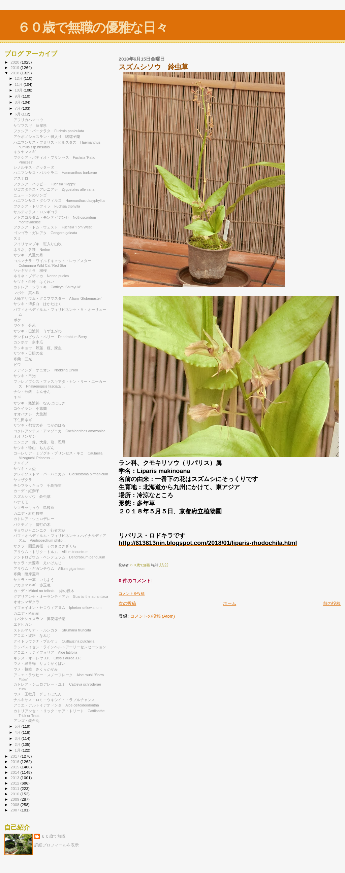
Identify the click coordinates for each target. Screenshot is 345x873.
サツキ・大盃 (24, 469)
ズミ (17, 238)
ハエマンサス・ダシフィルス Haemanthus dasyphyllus (59, 200)
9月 (18, 96)
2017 (15, 756)
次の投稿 (127, 603)
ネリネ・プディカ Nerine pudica (41, 276)
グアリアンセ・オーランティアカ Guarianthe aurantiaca (60, 596)
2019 (15, 67)
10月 (19, 90)
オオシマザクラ (28, 602)
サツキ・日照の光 (28, 353)
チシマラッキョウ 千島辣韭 (37, 485)
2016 (15, 761)
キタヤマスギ (24, 152)
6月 (18, 114)
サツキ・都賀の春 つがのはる (39, 425)
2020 (15, 62)
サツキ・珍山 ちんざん (33, 448)
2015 (15, 767)
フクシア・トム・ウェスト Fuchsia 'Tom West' (52, 227)
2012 (15, 783)
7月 (18, 108)
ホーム (229, 603)
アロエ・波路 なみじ (32, 635)
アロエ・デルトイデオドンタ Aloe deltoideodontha (56, 705)
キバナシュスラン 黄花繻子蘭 (39, 619)
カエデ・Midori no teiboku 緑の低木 (43, 591)
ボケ (19, 320)
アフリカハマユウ (30, 120)
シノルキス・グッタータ (33, 167)
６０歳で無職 (53, 836)
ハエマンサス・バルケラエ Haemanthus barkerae (55, 173)
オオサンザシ (24, 436)
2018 (15, 73)
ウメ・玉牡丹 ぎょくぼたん (37, 694)
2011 (15, 788)
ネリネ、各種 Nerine (31, 250)
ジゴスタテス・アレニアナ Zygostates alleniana (53, 189)
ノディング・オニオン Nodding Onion (45, 370)
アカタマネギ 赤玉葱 (32, 585)
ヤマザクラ (22, 480)
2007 (15, 810)
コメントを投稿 (132, 593)
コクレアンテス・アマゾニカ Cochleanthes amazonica (59, 431)
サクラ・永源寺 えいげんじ (37, 563)
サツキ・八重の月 (28, 255)
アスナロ (20, 178)
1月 (18, 750)
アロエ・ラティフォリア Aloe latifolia (45, 652)
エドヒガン (22, 624)
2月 (18, 744)
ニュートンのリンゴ (30, 195)
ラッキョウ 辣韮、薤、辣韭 (37, 348)
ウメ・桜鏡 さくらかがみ (35, 669)
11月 (19, 84)
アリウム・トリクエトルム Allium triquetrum (50, 552)
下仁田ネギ (22, 420)
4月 (18, 732)
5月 (18, 726)
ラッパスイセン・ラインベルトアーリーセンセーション (61, 647)
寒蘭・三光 (22, 359)
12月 (19, 78)
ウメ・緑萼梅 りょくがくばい (39, 663)
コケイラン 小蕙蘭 (30, 408)
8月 (18, 102)
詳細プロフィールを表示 (56, 845)
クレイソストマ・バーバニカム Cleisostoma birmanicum (60, 474)
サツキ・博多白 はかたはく (37, 304)
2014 (15, 772)
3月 (18, 738)
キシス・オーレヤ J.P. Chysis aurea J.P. (47, 658)
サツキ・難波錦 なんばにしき (39, 403)
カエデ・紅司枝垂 (28, 513)
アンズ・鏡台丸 (26, 721)
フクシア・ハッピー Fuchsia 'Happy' (44, 184)
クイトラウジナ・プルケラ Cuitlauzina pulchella (53, 641)
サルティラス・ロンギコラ (37, 212)
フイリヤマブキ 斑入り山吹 (37, 244)
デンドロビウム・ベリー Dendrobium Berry (50, 337)
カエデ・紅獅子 (26, 491)
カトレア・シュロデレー (33, 519)
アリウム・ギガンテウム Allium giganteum (49, 569)
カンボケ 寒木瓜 (28, 342)
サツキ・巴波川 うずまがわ (37, 331)
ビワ (17, 365)
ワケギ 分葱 (24, 325)
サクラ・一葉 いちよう (33, 580)
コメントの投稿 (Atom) (152, 616)
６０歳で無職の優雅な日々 (92, 27)
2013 (15, 777)
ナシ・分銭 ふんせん (32, 392)
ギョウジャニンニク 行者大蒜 (39, 530)
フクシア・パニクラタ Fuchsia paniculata (48, 131)
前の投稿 (332, 603)
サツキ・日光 (24, 376)
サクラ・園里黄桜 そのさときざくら (44, 546)
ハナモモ (20, 502)
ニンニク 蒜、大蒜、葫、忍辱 (39, 442)
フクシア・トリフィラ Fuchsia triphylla (46, 206)
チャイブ (22, 463)
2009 (15, 799)
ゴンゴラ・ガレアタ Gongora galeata (45, 233)
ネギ (17, 397)
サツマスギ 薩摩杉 (30, 125)
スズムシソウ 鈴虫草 (32, 497)
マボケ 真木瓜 (26, 293)
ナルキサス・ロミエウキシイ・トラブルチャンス (54, 700)
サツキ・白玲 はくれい (33, 282)
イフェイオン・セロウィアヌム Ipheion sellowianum (57, 608)
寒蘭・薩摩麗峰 (28, 574)
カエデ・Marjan (26, 613)
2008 (15, 804)
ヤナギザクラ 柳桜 (30, 270)
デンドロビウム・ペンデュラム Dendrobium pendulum (59, 557)
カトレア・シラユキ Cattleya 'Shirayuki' (47, 287)
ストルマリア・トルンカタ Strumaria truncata (52, 630)
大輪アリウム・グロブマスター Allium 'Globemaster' (57, 298)
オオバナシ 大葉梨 (30, 414)
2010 (15, 794)
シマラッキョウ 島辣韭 (33, 508)
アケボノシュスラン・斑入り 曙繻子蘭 (46, 137)
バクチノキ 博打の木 (32, 524)
